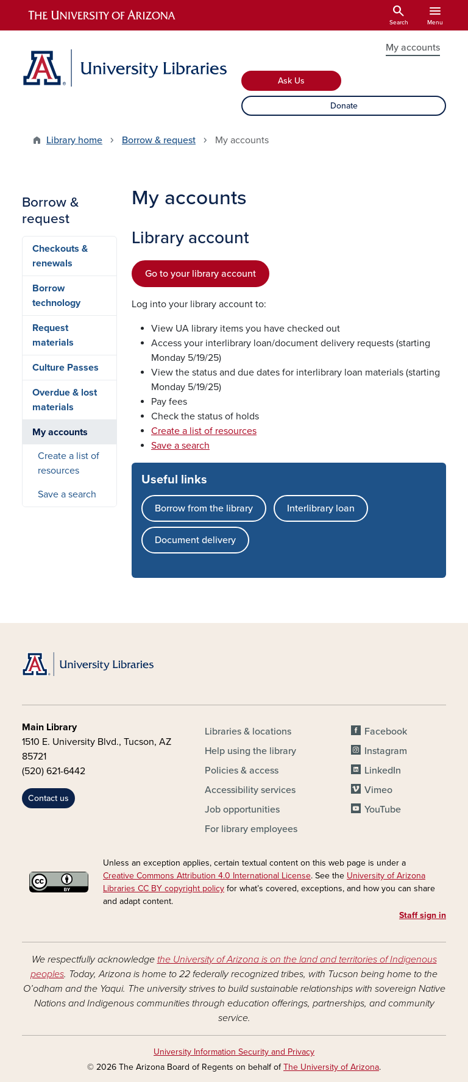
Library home (74, 140)
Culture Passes (65, 367)
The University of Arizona (331, 1067)
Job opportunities (242, 809)
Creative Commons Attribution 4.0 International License (207, 875)
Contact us (48, 798)
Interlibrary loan (321, 508)
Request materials (53, 335)
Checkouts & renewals (60, 256)
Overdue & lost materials (64, 399)
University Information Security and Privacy (234, 1052)
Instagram (385, 751)
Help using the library (250, 751)
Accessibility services (250, 790)
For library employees (251, 829)
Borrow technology (56, 295)
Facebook (385, 731)
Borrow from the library (204, 508)
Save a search (180, 446)
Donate (344, 106)
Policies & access (241, 770)
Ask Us (291, 81)
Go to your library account (200, 274)
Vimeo (378, 790)
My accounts (413, 47)
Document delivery (195, 540)
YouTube (382, 809)
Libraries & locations (248, 731)
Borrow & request (159, 140)
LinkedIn (382, 770)
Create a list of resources (204, 431)
